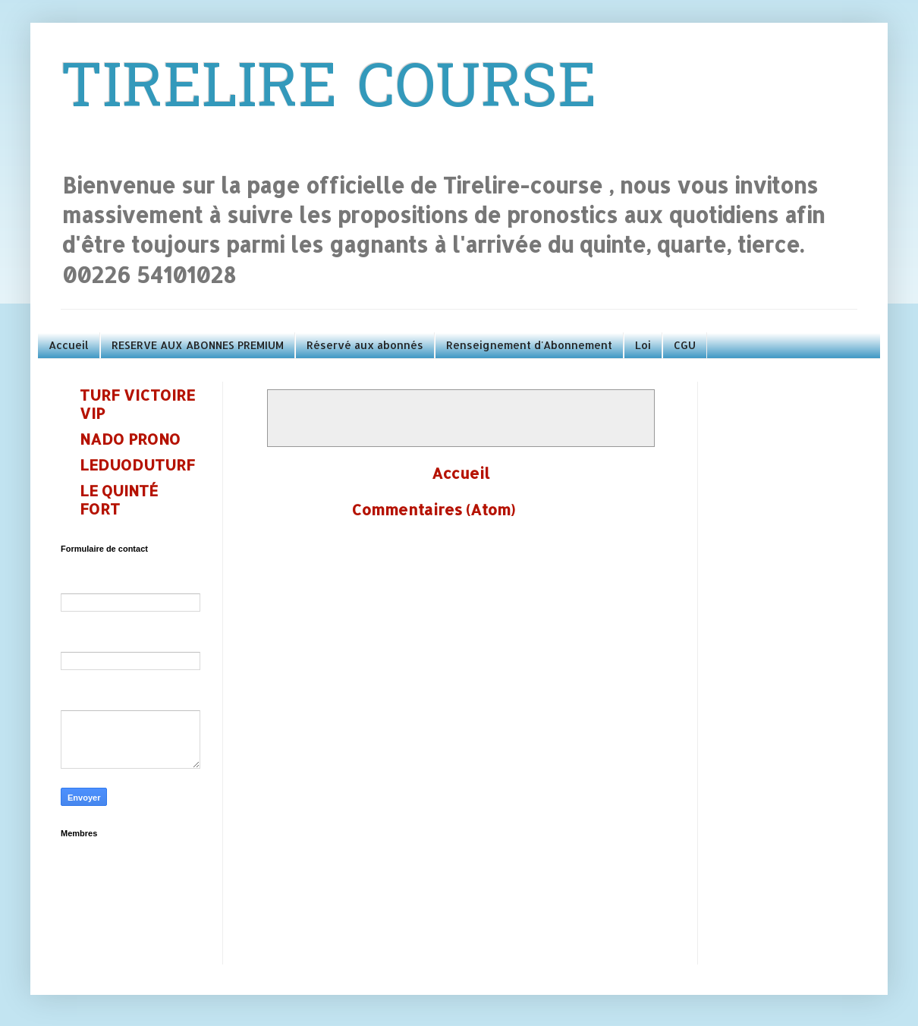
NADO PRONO (130, 438)
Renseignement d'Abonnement (529, 344)
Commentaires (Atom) (433, 509)
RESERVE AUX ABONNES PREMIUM (198, 344)
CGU (685, 344)
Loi (643, 344)
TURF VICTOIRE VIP (137, 404)
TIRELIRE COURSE (328, 91)
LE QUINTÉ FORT (119, 499)
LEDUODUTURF (137, 464)
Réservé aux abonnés (365, 344)
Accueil (69, 344)
